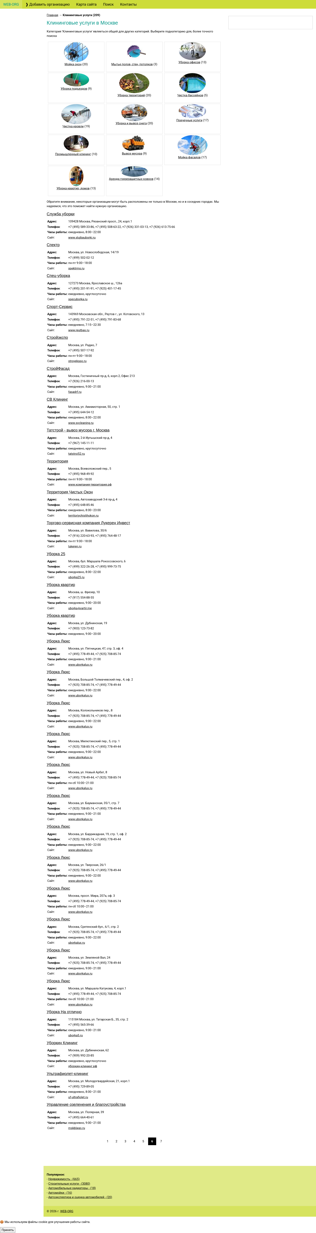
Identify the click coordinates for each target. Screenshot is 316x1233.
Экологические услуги (22, 367)
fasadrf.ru (81, 392)
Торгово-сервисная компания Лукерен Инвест (95, 523)
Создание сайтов (21, 48)
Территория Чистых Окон (77, 492)
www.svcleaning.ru (87, 423)
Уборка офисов (192, 62)
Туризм (13, 65)
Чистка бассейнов (193, 95)
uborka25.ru (83, 577)
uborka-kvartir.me (87, 608)
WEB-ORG (73, 1211)
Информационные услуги (25, 265)
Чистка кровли (79, 126)
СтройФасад (65, 368)
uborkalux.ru (83, 942)
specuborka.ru (84, 299)
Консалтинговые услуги (23, 76)
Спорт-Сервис (66, 306)
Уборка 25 (63, 554)
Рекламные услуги (23, 136)
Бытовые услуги (21, 239)
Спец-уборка (65, 275)
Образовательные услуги (24, 170)
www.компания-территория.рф (96, 484)
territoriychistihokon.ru (90, 515)
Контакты (128, 4)
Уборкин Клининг (69, 1043)
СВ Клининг (64, 399)
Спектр (60, 245)
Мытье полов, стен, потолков (136, 64)
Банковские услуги (23, 88)
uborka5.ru (82, 1035)
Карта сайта (86, 4)
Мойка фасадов (192, 157)
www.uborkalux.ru (87, 664)
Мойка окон (79, 64)
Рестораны (15, 213)
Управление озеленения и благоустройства (93, 1104)
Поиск (108, 4)
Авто (11, 25)
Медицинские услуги (21, 251)
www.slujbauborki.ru (89, 237)
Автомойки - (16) (67, 1193)
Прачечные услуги (192, 120)
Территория (64, 461)
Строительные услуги (21, 302)
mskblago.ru (83, 1128)
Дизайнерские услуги (24, 114)
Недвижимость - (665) (70, 1179)
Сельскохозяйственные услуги (23, 344)
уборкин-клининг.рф (89, 1066)
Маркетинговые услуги (23, 125)
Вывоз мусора (137, 153)
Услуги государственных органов (24, 288)
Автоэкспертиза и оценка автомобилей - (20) (87, 1197)
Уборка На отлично (71, 1012)
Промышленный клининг (79, 154)
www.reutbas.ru (85, 330)
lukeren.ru (81, 546)
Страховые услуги (22, 105)
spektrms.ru (83, 268)
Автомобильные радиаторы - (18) (79, 1188)
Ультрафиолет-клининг (74, 1073)
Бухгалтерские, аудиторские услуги (24, 36)
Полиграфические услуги (24, 148)
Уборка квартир (68, 584)
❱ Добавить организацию (47, 4)
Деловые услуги (20, 191)
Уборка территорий (136, 95)
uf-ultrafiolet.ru (85, 1097)
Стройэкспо (64, 337)
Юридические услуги (24, 56)
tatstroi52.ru (83, 454)
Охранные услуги (21, 182)
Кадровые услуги (21, 159)
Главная (59, 15)
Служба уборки (67, 214)
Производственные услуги (20, 316)
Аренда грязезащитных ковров (136, 179)
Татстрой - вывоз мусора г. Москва (85, 430)
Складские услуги (21, 355)
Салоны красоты (22, 231)
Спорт (12, 378)
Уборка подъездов (80, 88)
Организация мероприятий (18, 202)
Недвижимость (20, 276)
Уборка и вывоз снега (136, 123)
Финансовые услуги (24, 96)
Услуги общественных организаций (22, 330)
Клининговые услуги (24, 222)
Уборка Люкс (65, 641)
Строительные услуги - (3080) (76, 1183)
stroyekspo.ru (84, 361)
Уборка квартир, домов (79, 188)
